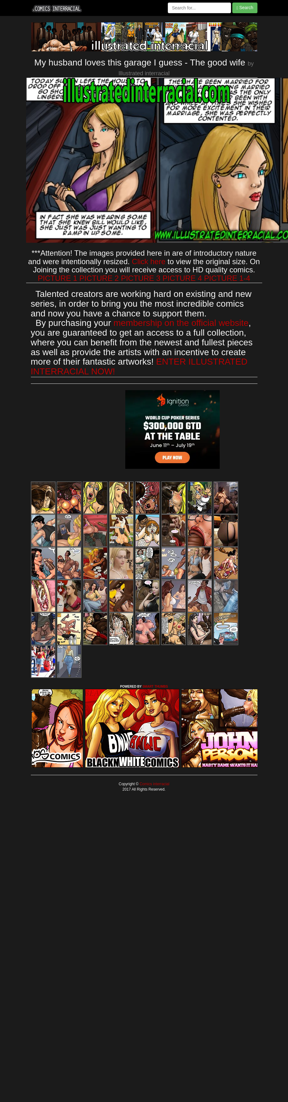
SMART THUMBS (155, 686)
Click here (149, 261)
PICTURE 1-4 (227, 278)
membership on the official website (181, 323)
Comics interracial (153, 784)
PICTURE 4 (182, 278)
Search (244, 7)
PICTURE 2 (99, 278)
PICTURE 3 (140, 278)
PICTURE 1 (57, 278)
